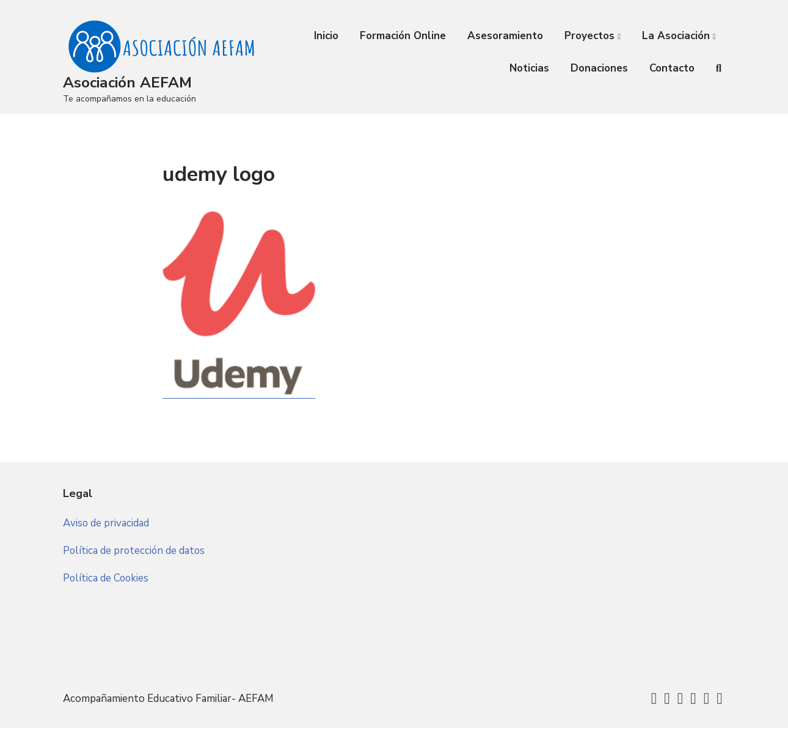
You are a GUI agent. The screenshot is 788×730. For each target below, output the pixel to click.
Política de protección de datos (135, 573)
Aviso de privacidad (106, 545)
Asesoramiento (505, 36)
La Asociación (676, 36)
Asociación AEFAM (131, 82)
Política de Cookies (106, 601)
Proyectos (589, 36)
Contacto (672, 68)
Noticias (529, 68)
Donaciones (599, 68)
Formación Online (403, 36)
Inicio (326, 36)
